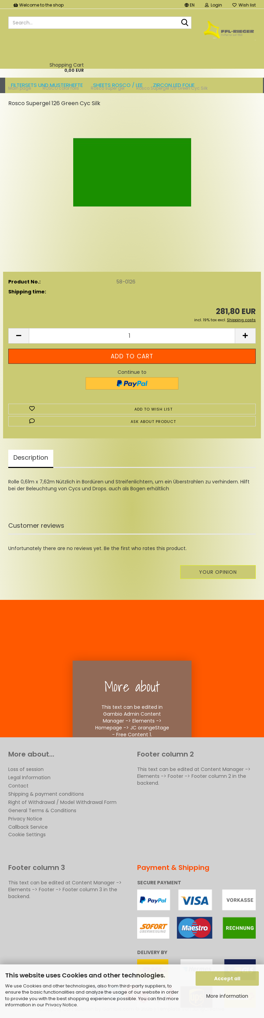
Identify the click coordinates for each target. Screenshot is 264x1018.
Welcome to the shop (38, 5)
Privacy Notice (61, 1005)
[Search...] (184, 23)
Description (30, 457)
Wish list (244, 5)
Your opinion (218, 572)
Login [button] (213, 5)
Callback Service (28, 827)
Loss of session (26, 769)
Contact (18, 785)
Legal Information (29, 777)
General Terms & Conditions (42, 810)
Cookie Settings (27, 834)
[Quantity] (132, 336)
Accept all (227, 978)
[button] (189, 4)
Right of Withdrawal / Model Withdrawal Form (62, 802)
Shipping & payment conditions (46, 794)
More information (227, 996)
